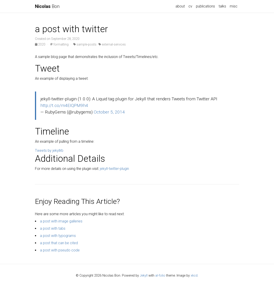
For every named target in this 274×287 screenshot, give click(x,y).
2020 (40, 44)
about (180, 6)
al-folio (160, 275)
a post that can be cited (59, 243)
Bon (47, 6)
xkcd (194, 275)
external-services (112, 44)
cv (190, 6)
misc (233, 6)
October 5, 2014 (109, 112)
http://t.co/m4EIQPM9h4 (64, 105)
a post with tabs (52, 228)
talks (222, 6)
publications (205, 6)
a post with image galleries (61, 221)
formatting (59, 44)
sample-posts (84, 44)
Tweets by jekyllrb (49, 150)
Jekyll (144, 275)
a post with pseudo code (60, 250)
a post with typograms (58, 236)
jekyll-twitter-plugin (114, 168)
